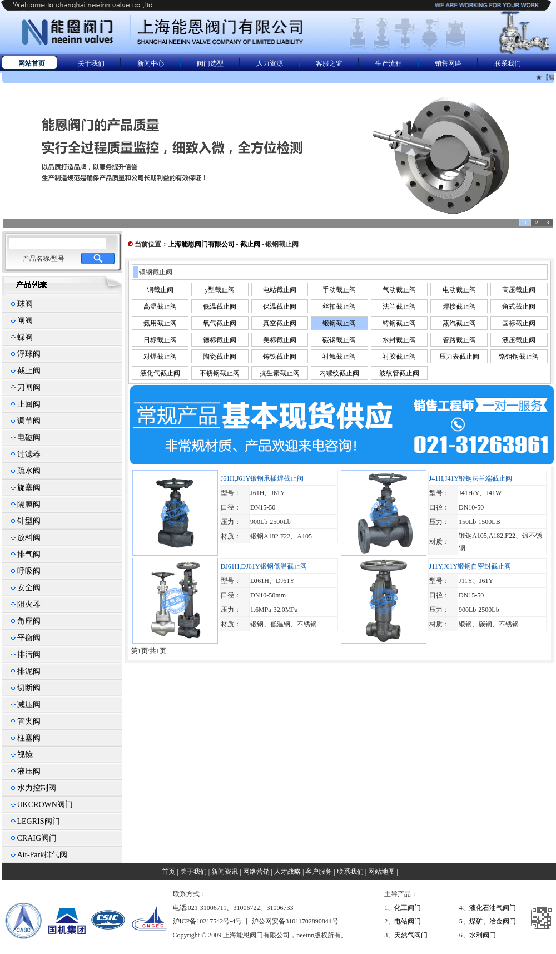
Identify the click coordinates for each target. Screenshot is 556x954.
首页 (168, 872)
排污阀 (29, 654)
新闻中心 (150, 63)
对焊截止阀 (160, 356)
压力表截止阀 (459, 356)
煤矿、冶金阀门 (492, 921)
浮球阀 (29, 354)
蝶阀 (25, 337)
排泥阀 (29, 671)
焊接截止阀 (459, 306)
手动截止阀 (339, 290)
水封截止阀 (399, 340)
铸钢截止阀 (399, 323)
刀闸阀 (29, 387)
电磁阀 (29, 437)
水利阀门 (482, 935)
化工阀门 (407, 908)
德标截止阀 (219, 340)
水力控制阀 (36, 788)
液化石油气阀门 (492, 908)
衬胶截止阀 (399, 356)
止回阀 (29, 404)
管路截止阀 (459, 340)
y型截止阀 (220, 290)
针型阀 (29, 521)
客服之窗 (329, 63)
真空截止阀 (279, 323)
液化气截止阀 (160, 373)
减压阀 (29, 704)
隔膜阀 (29, 504)
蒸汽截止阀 (459, 323)
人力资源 (269, 63)
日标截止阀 (160, 340)
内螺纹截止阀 (339, 373)
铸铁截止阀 (279, 356)
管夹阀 (29, 721)
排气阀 (29, 554)
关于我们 (91, 63)
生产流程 (388, 63)
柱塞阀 (29, 738)
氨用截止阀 (160, 323)
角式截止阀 (518, 306)
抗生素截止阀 (280, 373)
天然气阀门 (411, 935)
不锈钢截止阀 (220, 373)
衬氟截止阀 (339, 356)
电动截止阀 (459, 290)
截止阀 (29, 371)
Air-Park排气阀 (42, 855)
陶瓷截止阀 (219, 356)
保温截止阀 (279, 306)
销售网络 (448, 63)
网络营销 (256, 872)
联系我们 (507, 63)
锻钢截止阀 (339, 323)
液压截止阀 (518, 340)
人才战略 (287, 872)
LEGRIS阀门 (38, 821)
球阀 (25, 304)
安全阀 (29, 588)
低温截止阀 (219, 306)
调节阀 (29, 421)
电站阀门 (407, 921)
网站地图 (381, 872)
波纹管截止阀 (399, 373)
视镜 (25, 754)
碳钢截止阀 (339, 340)
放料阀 (29, 537)
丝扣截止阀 (339, 306)
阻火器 (29, 604)
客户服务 (318, 872)
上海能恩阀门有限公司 (201, 244)
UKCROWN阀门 (45, 804)
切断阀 (29, 688)
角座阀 (29, 621)
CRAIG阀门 (37, 838)
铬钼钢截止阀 (519, 356)
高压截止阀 (518, 290)
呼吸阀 (29, 571)
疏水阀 (29, 471)
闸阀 (25, 321)
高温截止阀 (160, 306)
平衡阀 (29, 638)
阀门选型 (210, 63)
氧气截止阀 (219, 323)
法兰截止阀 (399, 306)
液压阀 (29, 771)
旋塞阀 (29, 487)
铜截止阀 (160, 290)
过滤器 (29, 454)
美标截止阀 (279, 340)
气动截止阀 (399, 290)
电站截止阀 (279, 290)
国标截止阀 (518, 323)
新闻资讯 (224, 872)
